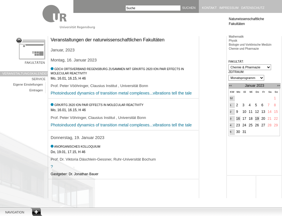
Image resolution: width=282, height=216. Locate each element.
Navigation (14, 212)
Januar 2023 (254, 86)
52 (231, 98)
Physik (233, 40)
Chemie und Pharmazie (244, 48)
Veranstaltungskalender (25, 73)
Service (38, 79)
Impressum (229, 7)
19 (257, 119)
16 (238, 119)
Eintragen (36, 90)
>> (278, 85)
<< (230, 85)
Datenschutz (252, 7)
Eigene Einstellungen (28, 84)
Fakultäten (35, 62)
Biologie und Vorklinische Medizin (250, 44)
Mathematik (236, 36)
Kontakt (209, 7)
